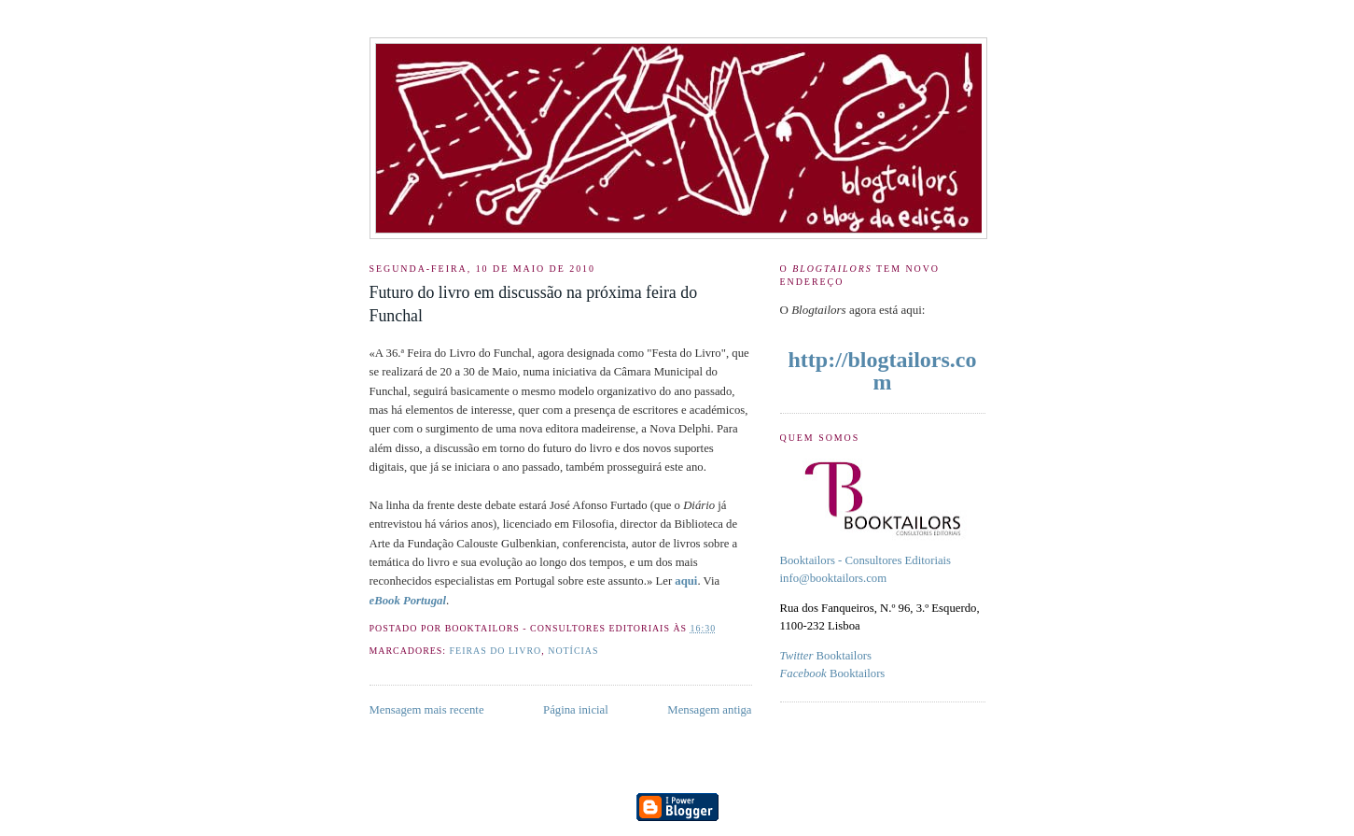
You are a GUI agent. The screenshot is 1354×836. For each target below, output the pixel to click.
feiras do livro (496, 650)
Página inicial (575, 709)
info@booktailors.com (833, 578)
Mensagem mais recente (427, 709)
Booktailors (826, 655)
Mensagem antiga (709, 709)
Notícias (573, 650)
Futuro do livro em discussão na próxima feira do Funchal (534, 304)
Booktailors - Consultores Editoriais (866, 560)
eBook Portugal (408, 600)
